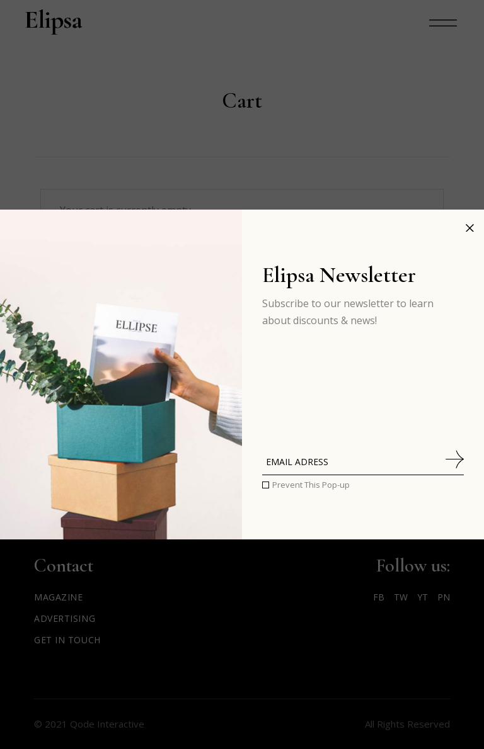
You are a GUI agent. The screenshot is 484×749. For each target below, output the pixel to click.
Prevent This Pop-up (311, 485)
